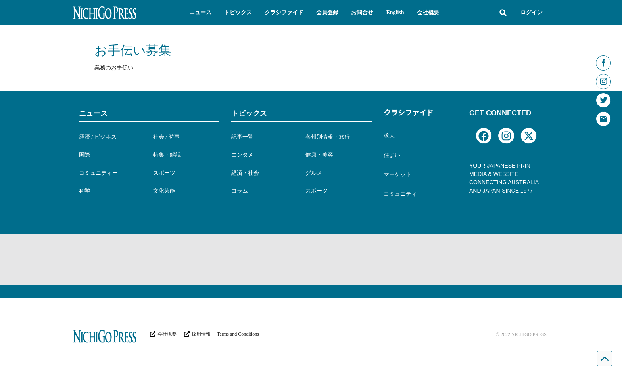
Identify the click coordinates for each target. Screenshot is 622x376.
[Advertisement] (311, 259)
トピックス (249, 113)
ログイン (531, 12)
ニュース (93, 113)
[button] (200, 12)
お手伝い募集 (132, 50)
